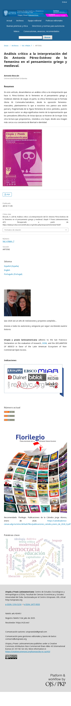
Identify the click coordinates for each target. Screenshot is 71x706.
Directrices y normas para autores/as (48, 26)
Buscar (47, 37)
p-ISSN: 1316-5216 (13, 604)
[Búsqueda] (30, 37)
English (7, 270)
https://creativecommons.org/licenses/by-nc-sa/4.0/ (27, 651)
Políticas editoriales (54, 20)
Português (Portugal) (13, 274)
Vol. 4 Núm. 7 (27, 45)
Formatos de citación (13, 230)
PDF (8, 194)
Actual (9, 20)
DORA (44, 343)
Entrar (64, 2)
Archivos (20, 20)
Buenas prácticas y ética (17, 26)
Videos (16, 31)
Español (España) (11, 266)
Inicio (6, 45)
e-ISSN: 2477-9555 (32, 604)
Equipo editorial (34, 20)
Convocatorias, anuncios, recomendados (41, 31)
